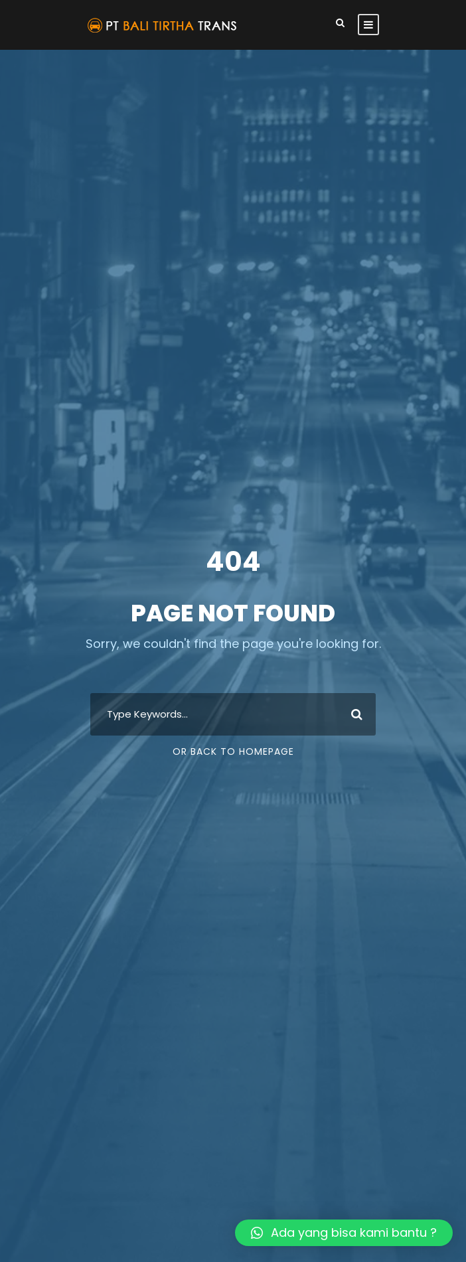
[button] (344, 1233)
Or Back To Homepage (233, 751)
